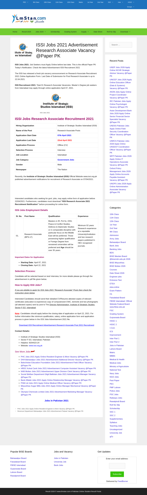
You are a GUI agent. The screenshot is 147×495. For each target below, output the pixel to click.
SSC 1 (112, 412)
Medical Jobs (115, 363)
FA (111, 294)
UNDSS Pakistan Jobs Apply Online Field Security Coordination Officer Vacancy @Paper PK (120, 132)
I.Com (112, 328)
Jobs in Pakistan (117, 345)
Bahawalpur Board (118, 242)
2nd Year (100, 2)
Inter (122, 2)
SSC (112, 2)
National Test (115, 370)
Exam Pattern (116, 291)
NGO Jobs (114, 377)
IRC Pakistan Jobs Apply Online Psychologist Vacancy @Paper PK (120, 104)
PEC (27, 2)
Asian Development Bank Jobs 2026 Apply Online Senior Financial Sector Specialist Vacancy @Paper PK (121, 116)
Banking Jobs (115, 249)
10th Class (47, 2)
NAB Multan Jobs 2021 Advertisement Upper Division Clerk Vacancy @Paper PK (56, 371)
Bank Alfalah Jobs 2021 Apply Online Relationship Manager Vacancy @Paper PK (56, 380)
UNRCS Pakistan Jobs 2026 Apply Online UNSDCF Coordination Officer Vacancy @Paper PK (120, 147)
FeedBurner (123, 481)
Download (126, 31)
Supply (86, 31)
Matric (81, 2)
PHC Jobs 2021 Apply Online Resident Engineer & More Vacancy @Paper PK (54, 357)
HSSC (132, 2)
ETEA (112, 284)
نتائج (111, 436)
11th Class (58, 2)
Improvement (115, 335)
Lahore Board (116, 349)
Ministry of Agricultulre (119, 366)
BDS (112, 253)
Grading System (70, 32)
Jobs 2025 (42, 31)
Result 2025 (26, 32)
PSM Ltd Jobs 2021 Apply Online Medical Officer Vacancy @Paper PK (51, 383)
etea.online (114, 287)
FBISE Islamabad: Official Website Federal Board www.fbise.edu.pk (121, 304)
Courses (113, 270)
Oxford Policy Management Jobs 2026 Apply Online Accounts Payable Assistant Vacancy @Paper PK (120, 174)
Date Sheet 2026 (117, 273)
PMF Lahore (115, 387)
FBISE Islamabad (17, 465)
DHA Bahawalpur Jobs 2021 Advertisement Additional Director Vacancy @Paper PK (57, 360)
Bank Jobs (114, 246)
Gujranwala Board (117, 317)
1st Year (90, 2)
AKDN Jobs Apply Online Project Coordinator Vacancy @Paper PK (120, 95)
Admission (114, 235)
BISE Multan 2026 (117, 266)
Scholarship (55, 32)
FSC (112, 310)
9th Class (36, 2)
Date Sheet (98, 32)
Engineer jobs (116, 277)
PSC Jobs (114, 394)
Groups (132, 7)
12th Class (70, 2)
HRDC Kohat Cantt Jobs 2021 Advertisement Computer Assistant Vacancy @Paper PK (58, 368)
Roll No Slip (111, 32)
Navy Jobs (114, 373)
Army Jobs (114, 239)
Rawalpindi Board (117, 401)
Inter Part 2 (114, 342)
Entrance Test (116, 280)
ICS (111, 331)
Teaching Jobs (116, 426)
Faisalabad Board (117, 298)
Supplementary (116, 419)
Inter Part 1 (114, 338)
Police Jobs (115, 391)
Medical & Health (117, 359)
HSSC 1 (113, 321)
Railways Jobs (116, 398)
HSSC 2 (113, 324)
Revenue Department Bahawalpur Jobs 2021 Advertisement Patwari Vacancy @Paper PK (50, 411)
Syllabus (113, 422)
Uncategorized (116, 429)
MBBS (112, 356)
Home (15, 32)
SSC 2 (112, 415)
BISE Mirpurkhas (117, 263)
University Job (116, 433)
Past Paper (114, 380)
